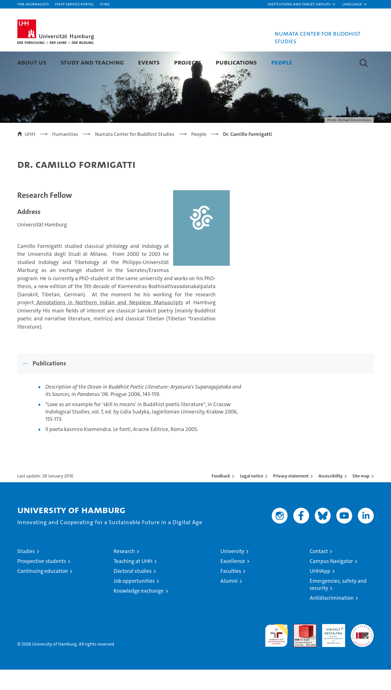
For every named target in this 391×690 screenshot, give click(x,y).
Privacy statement (291, 496)
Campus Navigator (331, 581)
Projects (187, 62)
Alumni (229, 601)
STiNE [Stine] (105, 4)
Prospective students (41, 581)
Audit (299, 647)
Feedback (221, 496)
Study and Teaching (92, 62)
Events (149, 62)
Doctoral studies (133, 591)
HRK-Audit (332, 647)
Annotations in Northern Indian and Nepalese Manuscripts (108, 322)
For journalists (33, 4)
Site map (360, 496)
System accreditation (362, 650)
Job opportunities (134, 601)
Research (124, 571)
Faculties (230, 591)
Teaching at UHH (133, 581)
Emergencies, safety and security (338, 605)
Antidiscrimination (332, 618)
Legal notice (251, 496)
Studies (26, 571)
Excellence (232, 581)
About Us (31, 62)
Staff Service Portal (74, 4)
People (281, 62)
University (232, 571)
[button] (301, 4)
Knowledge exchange (139, 611)
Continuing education (42, 591)
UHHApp (320, 591)
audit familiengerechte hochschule (276, 653)
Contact (319, 571)
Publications (236, 62)
